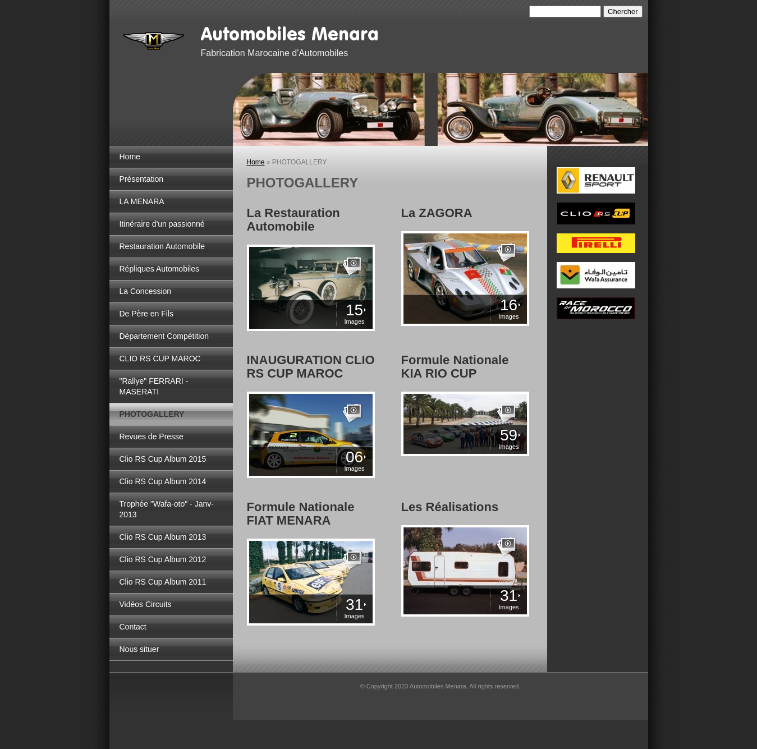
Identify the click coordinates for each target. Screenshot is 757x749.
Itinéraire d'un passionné (162, 223)
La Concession (146, 291)
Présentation (142, 178)
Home (130, 156)
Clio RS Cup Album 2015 (163, 458)
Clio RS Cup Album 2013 (163, 536)
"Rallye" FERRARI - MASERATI (154, 386)
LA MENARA (142, 201)
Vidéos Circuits (146, 604)
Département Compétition (164, 336)
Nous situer (139, 649)
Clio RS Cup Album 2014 (163, 481)
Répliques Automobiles (159, 268)
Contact (133, 626)
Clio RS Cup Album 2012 (163, 559)
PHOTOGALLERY (152, 414)
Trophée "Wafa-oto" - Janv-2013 (167, 509)
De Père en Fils (146, 313)
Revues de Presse (151, 436)
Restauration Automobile (162, 246)
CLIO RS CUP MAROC (160, 358)
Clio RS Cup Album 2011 (163, 581)
